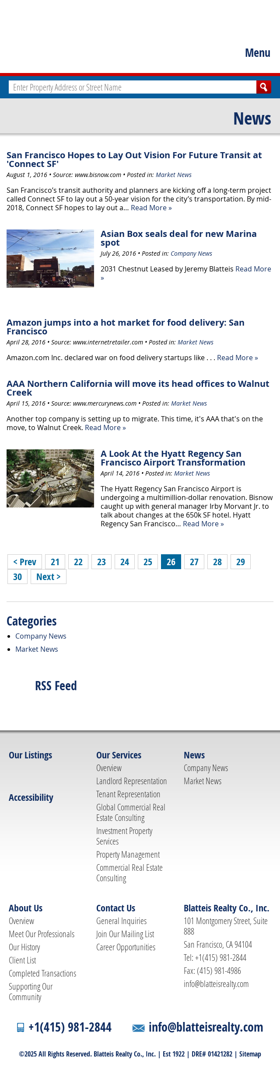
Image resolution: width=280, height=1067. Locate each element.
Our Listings (30, 754)
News (252, 118)
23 (101, 561)
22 (78, 561)
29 (240, 561)
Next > (48, 576)
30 (17, 576)
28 (217, 561)
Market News (174, 174)
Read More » (151, 207)
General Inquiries (121, 920)
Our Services (118, 754)
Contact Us (115, 907)
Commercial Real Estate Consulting (129, 872)
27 (194, 561)
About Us (25, 907)
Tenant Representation (128, 793)
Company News (191, 253)
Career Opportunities (125, 946)
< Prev (24, 561)
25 (148, 561)
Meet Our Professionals (41, 933)
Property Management (128, 854)
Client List (22, 960)
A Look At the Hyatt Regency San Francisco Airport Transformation (173, 458)
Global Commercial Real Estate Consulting (130, 812)
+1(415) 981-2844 (70, 1027)
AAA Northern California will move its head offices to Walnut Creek (138, 388)
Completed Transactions (42, 973)
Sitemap (250, 1054)
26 (171, 561)
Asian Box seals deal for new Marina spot (179, 238)
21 (55, 561)
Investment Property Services (124, 836)
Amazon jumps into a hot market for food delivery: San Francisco (126, 326)
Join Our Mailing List (125, 933)
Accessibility (31, 797)
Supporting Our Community (30, 991)
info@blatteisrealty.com (216, 983)
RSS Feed (56, 685)
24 (124, 561)
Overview (109, 767)
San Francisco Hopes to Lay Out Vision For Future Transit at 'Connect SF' (134, 159)
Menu (257, 52)
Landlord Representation (131, 780)
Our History (24, 946)
